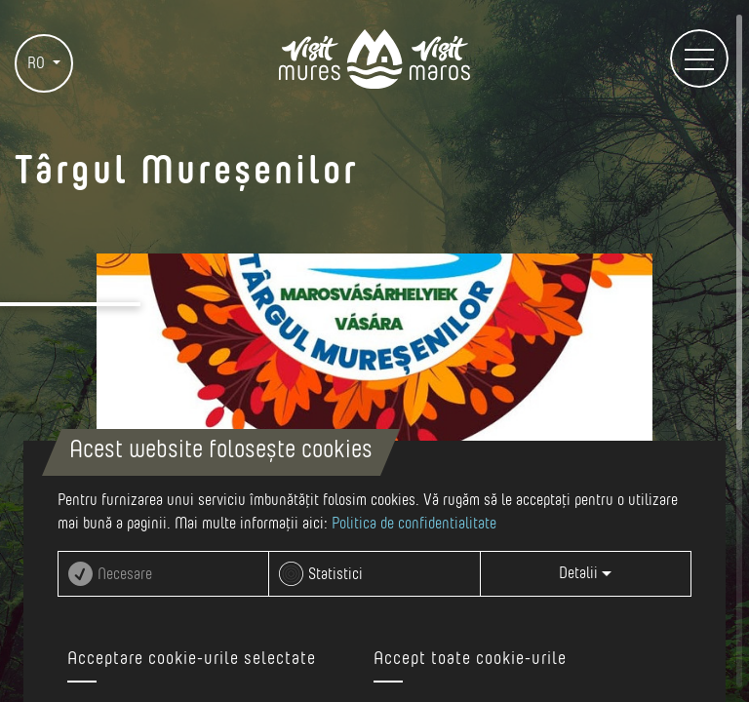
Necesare (125, 574)
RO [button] (38, 63)
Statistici (335, 574)
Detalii (585, 573)
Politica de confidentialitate (414, 523)
